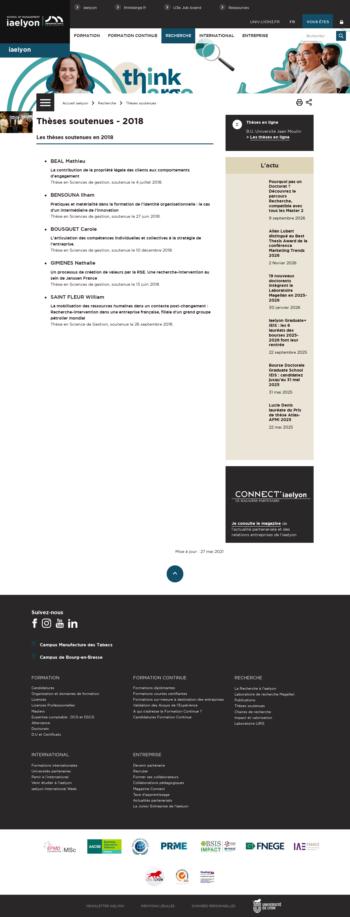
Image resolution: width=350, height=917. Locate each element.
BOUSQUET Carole (74, 229)
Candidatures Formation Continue (162, 717)
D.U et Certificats (46, 734)
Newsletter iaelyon (105, 906)
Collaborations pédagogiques (158, 783)
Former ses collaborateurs (155, 777)
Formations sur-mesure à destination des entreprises (178, 699)
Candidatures (42, 688)
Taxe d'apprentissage (151, 794)
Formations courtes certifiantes (160, 693)
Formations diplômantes (154, 688)
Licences (38, 699)
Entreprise (255, 35)
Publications (244, 700)
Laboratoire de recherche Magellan (264, 694)
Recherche (178, 35)
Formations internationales (54, 765)
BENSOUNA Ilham (72, 195)
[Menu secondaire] (45, 102)
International (216, 35)
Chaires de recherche (252, 712)
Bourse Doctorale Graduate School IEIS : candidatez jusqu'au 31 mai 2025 (287, 375)
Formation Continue (132, 35)
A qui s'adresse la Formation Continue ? (167, 711)
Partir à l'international (49, 777)
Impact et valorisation (253, 717)
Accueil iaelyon (75, 103)
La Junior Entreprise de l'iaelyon (160, 806)
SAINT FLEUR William (77, 297)
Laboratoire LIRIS (249, 723)
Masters (38, 711)
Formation (87, 35)
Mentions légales (158, 906)
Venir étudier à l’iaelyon (51, 783)
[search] (323, 36)
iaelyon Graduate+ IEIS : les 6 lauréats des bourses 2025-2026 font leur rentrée (287, 332)
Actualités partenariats (152, 800)
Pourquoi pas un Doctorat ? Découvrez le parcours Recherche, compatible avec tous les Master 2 (286, 196)
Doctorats (40, 728)
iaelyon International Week (54, 789)
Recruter (140, 771)
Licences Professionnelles (53, 705)
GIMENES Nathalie (73, 262)
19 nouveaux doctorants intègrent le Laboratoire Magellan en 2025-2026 (288, 288)
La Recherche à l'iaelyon (255, 688)
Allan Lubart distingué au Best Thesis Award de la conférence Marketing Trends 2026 (288, 243)
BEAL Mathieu (68, 161)
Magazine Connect (149, 789)
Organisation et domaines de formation (65, 693)
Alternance (40, 723)
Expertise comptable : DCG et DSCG (62, 717)
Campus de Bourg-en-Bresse (71, 656)
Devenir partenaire (149, 765)
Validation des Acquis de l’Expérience (165, 705)
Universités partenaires (51, 771)
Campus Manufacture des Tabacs (76, 644)
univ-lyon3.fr (265, 22)
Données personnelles (213, 906)
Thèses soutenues (141, 103)
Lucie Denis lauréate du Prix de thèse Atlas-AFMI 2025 (285, 412)
